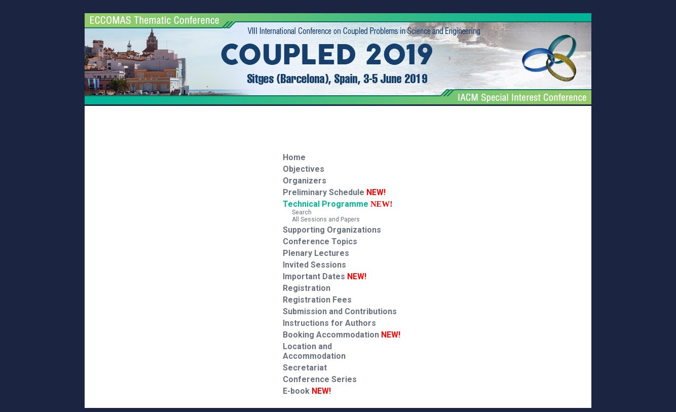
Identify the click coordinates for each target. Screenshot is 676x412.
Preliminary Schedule (334, 192)
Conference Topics (320, 241)
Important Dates (324, 276)
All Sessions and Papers (321, 219)
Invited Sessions (314, 265)
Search (297, 212)
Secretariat (305, 367)
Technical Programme (325, 204)
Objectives (303, 169)
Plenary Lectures (316, 253)
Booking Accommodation (341, 335)
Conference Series (320, 379)
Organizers (304, 180)
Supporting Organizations (332, 230)
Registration (306, 288)
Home (294, 157)
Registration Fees (317, 300)
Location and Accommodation (314, 351)
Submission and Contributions (340, 311)
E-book (307, 391)
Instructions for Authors (329, 323)
